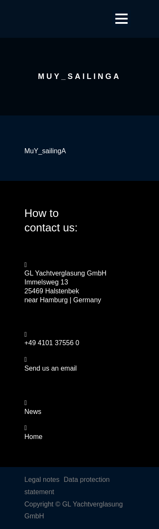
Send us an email (51, 368)
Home (34, 436)
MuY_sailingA (45, 151)
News (33, 411)
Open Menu (121, 18)
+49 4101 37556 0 (52, 342)
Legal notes (42, 479)
